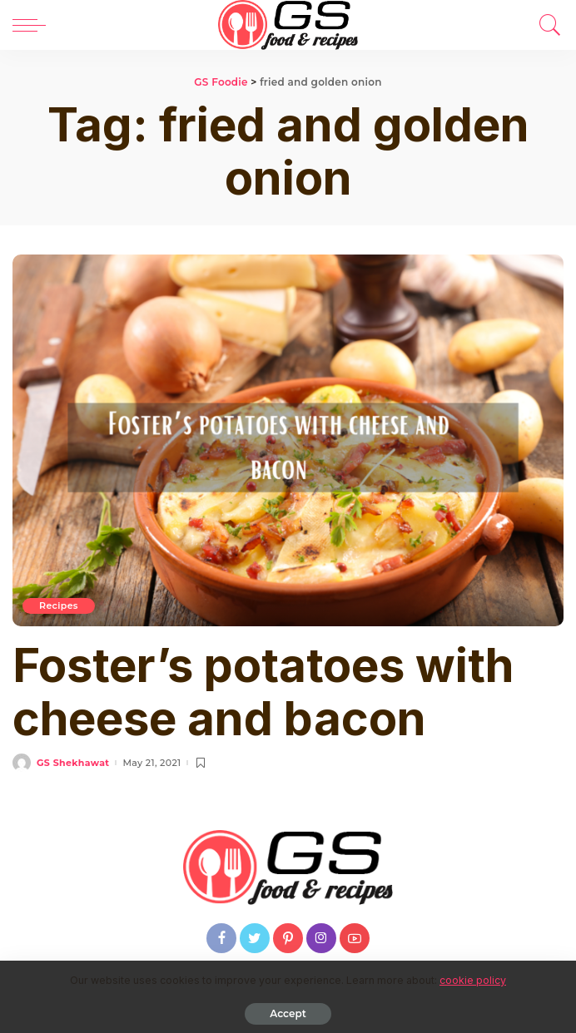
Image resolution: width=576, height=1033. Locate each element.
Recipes (58, 605)
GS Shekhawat (73, 763)
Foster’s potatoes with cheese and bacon (263, 692)
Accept (287, 1013)
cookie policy (472, 980)
